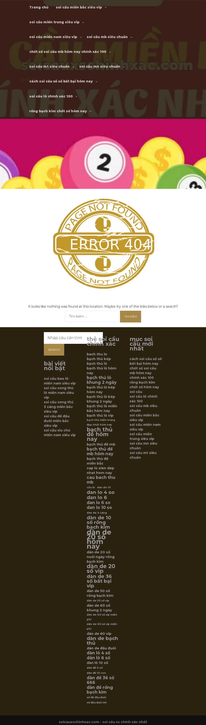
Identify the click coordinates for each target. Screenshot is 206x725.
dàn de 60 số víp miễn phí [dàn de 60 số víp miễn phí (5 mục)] (102, 626)
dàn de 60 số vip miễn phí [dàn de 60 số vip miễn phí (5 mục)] (102, 617)
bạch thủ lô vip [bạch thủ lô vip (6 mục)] (100, 415)
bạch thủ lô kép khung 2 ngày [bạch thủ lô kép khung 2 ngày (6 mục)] (101, 399)
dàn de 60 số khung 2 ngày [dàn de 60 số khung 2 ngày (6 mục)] (99, 607)
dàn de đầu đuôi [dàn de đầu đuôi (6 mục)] (101, 648)
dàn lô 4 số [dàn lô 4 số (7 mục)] (98, 653)
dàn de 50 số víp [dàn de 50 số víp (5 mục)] (98, 600)
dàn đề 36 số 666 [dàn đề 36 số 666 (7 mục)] (100, 680)
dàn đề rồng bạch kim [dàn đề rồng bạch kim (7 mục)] (100, 689)
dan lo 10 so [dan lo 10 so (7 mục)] (99, 507)
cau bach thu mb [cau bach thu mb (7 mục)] (101, 480)
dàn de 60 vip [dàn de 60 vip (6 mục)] (99, 634)
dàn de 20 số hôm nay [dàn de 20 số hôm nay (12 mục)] (99, 539)
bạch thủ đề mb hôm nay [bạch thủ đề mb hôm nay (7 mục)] (100, 451)
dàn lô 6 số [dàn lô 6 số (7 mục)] (98, 657)
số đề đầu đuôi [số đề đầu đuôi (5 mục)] (96, 697)
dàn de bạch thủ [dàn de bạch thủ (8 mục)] (102, 640)
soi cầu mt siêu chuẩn (49, 66)
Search (54, 349)
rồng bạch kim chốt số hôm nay (58, 111)
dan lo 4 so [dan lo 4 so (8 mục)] (101, 492)
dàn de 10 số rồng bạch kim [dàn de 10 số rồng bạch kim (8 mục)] (99, 522)
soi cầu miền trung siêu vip (54, 22)
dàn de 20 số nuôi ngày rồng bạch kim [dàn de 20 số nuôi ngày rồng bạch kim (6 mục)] (101, 557)
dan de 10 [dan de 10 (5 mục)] (104, 487)
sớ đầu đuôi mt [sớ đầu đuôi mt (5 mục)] (97, 702)
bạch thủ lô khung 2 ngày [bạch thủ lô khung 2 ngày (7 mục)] (101, 380)
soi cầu (136, 392)
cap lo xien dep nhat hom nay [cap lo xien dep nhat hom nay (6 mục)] (100, 470)
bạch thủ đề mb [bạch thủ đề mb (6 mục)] (101, 444)
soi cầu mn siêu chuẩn (99, 66)
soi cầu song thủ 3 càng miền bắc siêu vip (59, 407)
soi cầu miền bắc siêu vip (79, 7)
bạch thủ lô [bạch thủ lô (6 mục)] (97, 363)
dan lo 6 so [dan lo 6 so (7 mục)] (98, 502)
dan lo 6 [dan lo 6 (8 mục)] (97, 497)
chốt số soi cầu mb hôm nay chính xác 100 (67, 52)
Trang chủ (39, 7)
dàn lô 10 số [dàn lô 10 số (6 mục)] (97, 663)
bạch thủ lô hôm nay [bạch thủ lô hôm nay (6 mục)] (101, 370)
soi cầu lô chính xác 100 (51, 96)
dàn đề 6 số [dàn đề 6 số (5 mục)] (95, 667)
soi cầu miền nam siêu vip (53, 37)
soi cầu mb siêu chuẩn (107, 37)
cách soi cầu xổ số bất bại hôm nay (61, 81)
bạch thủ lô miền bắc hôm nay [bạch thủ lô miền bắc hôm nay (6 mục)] (102, 408)
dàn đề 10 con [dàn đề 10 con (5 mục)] (96, 673)
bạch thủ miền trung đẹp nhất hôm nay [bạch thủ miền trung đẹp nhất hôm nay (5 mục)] (101, 422)
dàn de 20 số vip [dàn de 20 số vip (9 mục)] (101, 568)
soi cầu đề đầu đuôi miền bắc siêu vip (57, 421)
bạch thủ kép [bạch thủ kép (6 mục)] (99, 359)
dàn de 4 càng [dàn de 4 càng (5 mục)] (97, 512)
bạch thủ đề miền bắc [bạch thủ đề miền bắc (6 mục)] (97, 461)
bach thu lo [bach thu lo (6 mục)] (97, 354)
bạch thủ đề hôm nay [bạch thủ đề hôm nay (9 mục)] (99, 434)
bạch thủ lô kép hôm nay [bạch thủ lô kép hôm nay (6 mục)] (101, 389)
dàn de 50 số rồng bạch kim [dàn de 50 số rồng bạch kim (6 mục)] (100, 593)
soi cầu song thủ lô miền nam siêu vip (59, 392)
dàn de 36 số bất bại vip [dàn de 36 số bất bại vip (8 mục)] (99, 581)
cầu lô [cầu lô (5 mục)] (91, 487)
